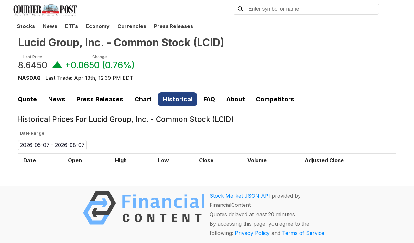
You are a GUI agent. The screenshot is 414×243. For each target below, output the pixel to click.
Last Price (32, 56)
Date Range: (33, 133)
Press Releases (173, 26)
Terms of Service (303, 233)
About (235, 99)
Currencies (131, 26)
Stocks (26, 26)
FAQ (209, 99)
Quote (27, 99)
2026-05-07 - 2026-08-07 (52, 145)
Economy (98, 26)
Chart (143, 99)
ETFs (71, 26)
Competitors (275, 99)
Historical (177, 99)
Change (99, 56)
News (50, 26)
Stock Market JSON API (240, 196)
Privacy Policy (252, 233)
